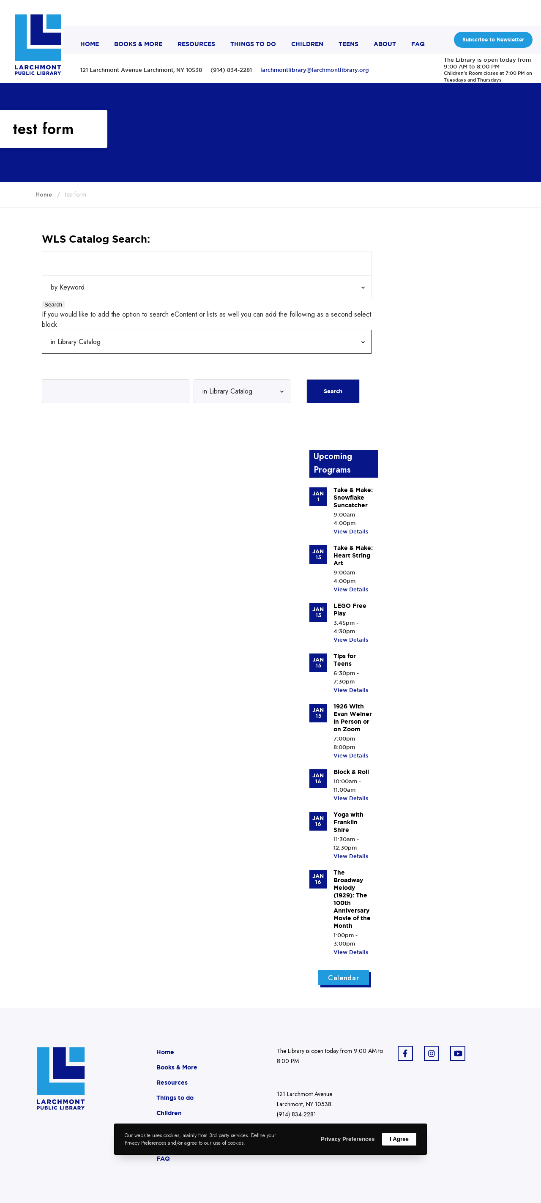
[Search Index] (207, 287)
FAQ (163, 1158)
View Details (351, 531)
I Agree (399, 1139)
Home (165, 1052)
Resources (172, 1082)
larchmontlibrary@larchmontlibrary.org (314, 70)
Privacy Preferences (347, 1139)
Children (169, 1113)
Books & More (176, 1067)
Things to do (175, 1097)
